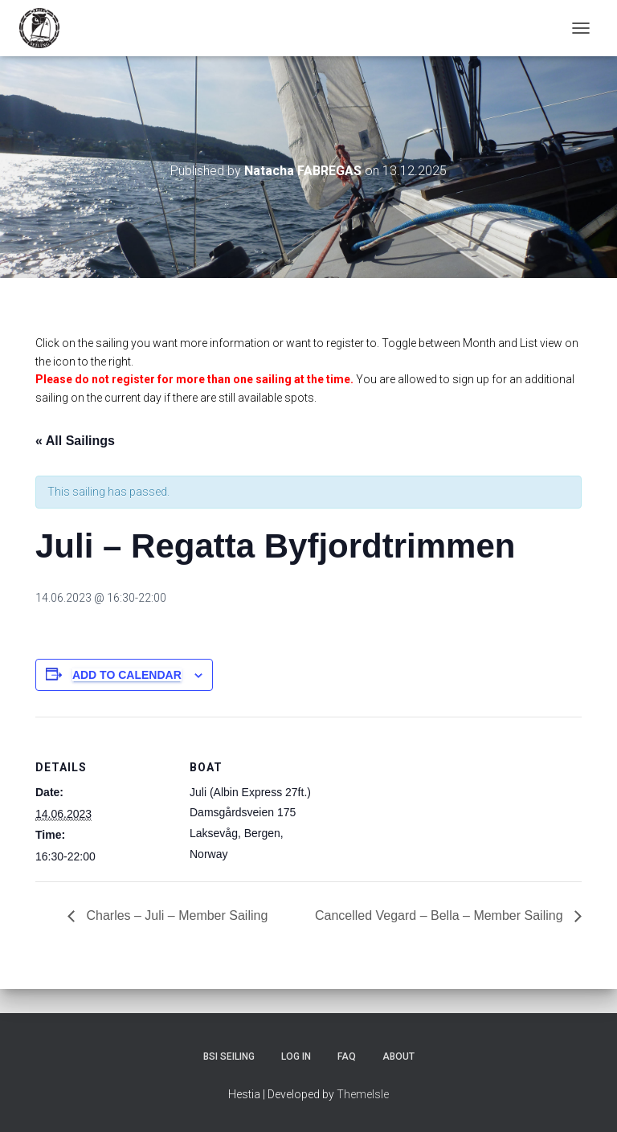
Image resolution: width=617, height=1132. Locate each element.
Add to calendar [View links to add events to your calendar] (127, 674)
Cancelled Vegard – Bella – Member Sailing (440, 915)
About (398, 1056)
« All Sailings (75, 440)
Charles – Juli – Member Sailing (175, 915)
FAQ (346, 1056)
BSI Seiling (229, 1056)
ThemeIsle (363, 1094)
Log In (296, 1056)
